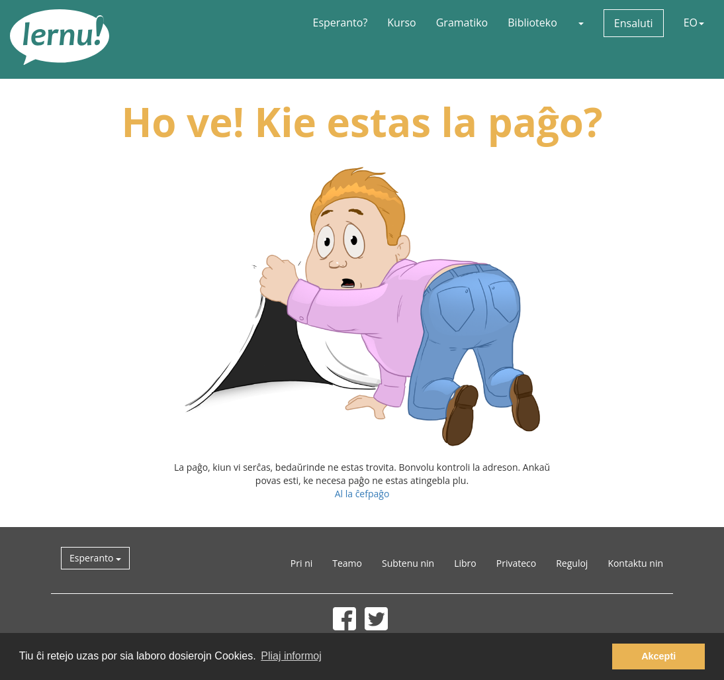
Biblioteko (532, 22)
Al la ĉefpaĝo (362, 493)
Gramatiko (462, 22)
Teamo (347, 563)
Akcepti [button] (658, 656)
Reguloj (572, 563)
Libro (465, 563)
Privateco (516, 563)
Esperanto (95, 558)
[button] (580, 22)
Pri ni (301, 563)
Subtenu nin (408, 563)
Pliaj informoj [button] (291, 655)
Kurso (401, 22)
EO (694, 22)
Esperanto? (340, 22)
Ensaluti (633, 23)
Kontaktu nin (635, 563)
